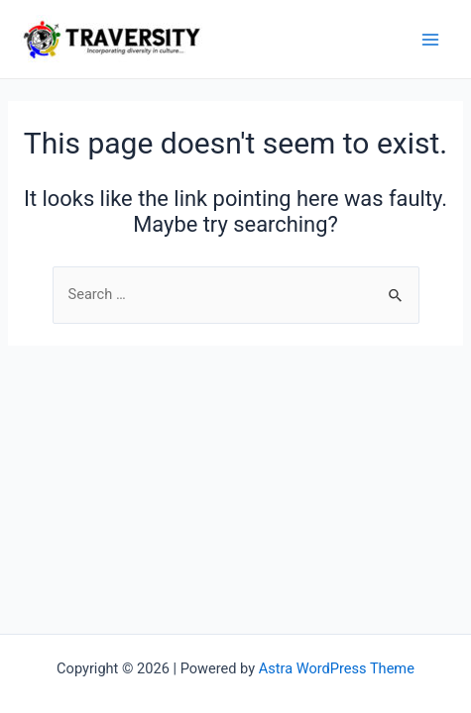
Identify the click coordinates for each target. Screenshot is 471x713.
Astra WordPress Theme (336, 668)
